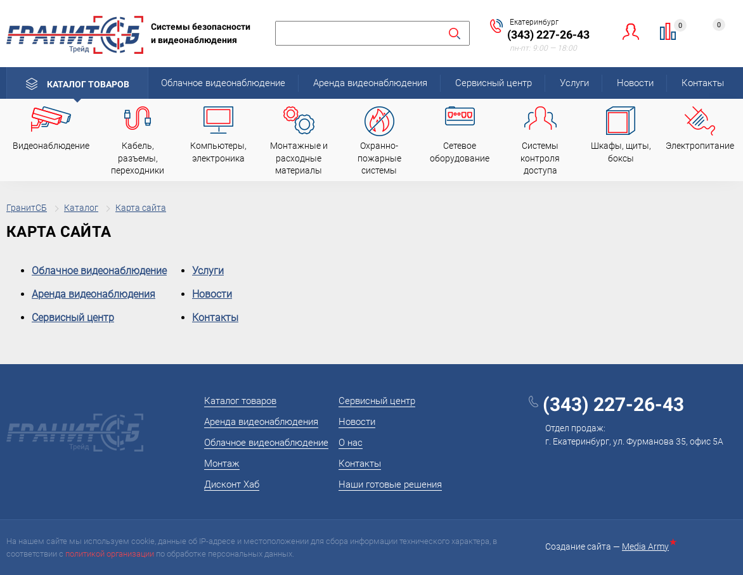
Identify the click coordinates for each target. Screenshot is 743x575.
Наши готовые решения (390, 484)
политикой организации (109, 554)
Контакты (703, 83)
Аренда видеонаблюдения (370, 83)
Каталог (81, 208)
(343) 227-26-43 (548, 34)
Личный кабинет (631, 31)
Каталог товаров (88, 84)
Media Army (648, 546)
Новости (635, 83)
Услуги (574, 83)
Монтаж (222, 463)
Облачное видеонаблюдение (223, 83)
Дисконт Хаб (231, 484)
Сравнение (675, 27)
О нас (351, 442)
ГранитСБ (26, 208)
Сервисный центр (493, 83)
